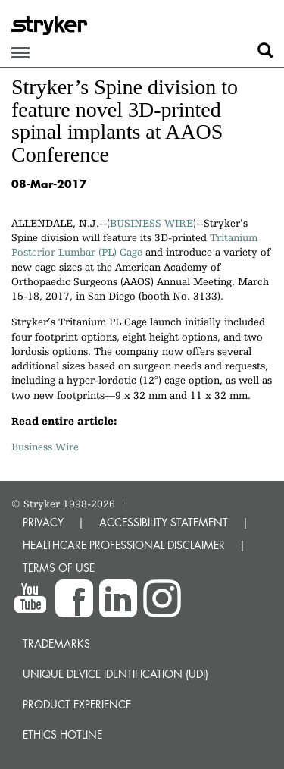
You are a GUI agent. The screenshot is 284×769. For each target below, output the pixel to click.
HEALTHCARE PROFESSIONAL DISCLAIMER (124, 545)
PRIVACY (43, 522)
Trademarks (56, 643)
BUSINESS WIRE (151, 223)
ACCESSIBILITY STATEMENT (163, 522)
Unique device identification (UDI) (115, 674)
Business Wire (45, 447)
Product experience (77, 704)
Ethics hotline (62, 734)
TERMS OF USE (59, 567)
